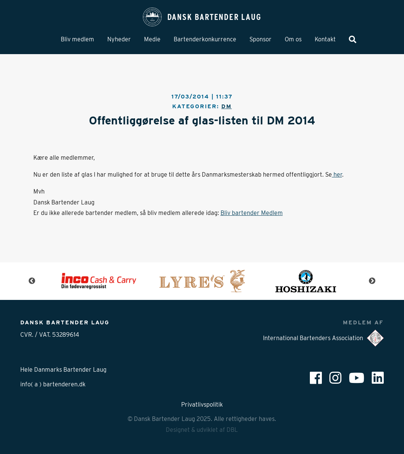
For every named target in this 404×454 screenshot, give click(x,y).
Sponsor (260, 39)
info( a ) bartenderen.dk (53, 384)
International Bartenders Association (323, 338)
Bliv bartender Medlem (252, 212)
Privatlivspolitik (202, 404)
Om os (293, 39)
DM (226, 106)
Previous (32, 281)
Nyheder (119, 39)
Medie (152, 39)
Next (372, 281)
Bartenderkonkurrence (205, 39)
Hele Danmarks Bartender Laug (63, 369)
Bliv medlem (77, 39)
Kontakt (325, 39)
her (337, 174)
